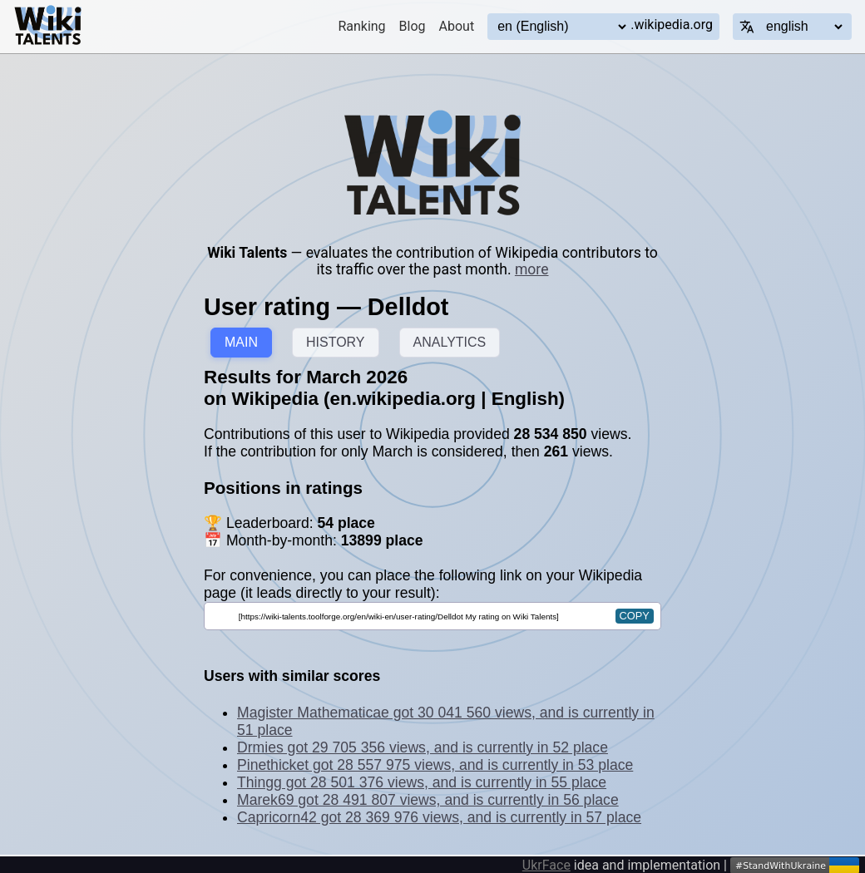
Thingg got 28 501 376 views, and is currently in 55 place (421, 782)
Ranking (361, 26)
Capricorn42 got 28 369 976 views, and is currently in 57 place (439, 817)
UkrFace (546, 865)
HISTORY (335, 342)
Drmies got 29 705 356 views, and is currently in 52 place (422, 747)
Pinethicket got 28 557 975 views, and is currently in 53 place (435, 765)
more (532, 269)
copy (635, 615)
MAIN (241, 342)
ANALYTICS (450, 342)
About (457, 26)
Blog (412, 26)
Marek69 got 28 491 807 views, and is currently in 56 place (428, 800)
